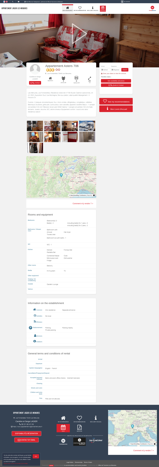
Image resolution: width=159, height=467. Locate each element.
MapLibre (89, 195)
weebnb (51, 465)
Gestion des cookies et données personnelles (16, 463)
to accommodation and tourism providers (75, 465)
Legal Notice (70, 462)
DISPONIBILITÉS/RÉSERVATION (26, 433)
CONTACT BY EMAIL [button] (26, 440)
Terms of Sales (88, 462)
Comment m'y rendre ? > (83, 204)
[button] (35, 83)
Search (125, 70)
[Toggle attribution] (94, 195)
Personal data (78, 462)
